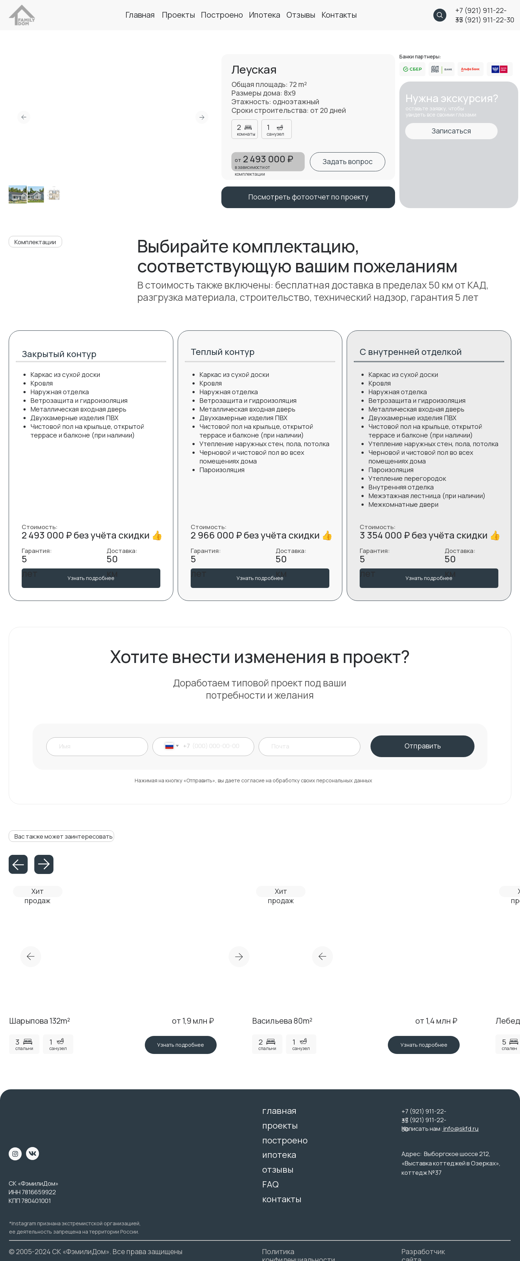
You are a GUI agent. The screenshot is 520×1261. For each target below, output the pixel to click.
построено (222, 14)
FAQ (270, 1184)
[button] (347, 161)
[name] (101, 746)
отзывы (300, 14)
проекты (178, 14)
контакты (339, 14)
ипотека (264, 14)
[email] (313, 746)
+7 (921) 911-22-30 (484, 20)
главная (140, 14)
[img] (22, 1117)
